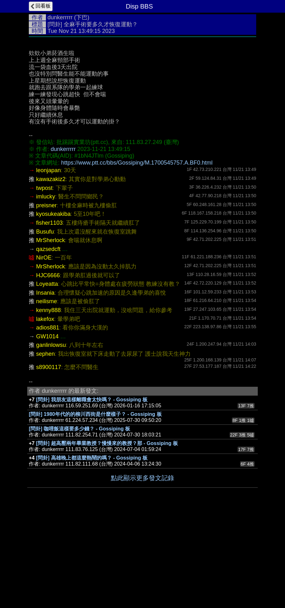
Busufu (45, 326)
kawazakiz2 (51, 274)
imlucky (45, 291)
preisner (46, 300)
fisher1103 (49, 318)
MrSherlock (50, 335)
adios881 (47, 422)
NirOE (44, 352)
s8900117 (48, 462)
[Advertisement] (142, 87)
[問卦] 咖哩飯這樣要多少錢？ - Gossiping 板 (79, 523)
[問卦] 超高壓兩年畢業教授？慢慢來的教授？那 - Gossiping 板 (107, 538)
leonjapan (48, 265)
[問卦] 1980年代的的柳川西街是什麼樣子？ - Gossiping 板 (95, 509)
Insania (45, 388)
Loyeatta (47, 379)
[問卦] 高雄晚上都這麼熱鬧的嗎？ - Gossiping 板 (92, 552)
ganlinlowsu (51, 440)
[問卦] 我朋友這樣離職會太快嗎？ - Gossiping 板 (92, 494)
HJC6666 (48, 370)
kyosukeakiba (53, 309)
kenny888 (48, 405)
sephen (45, 449)
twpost (44, 283)
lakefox (45, 414)
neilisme (46, 396)
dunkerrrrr (60, 17)
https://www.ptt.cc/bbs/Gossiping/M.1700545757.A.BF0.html (136, 257)
